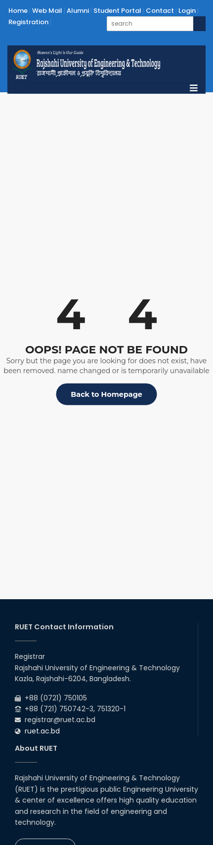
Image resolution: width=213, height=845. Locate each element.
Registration (28, 22)
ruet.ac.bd (42, 731)
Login (187, 10)
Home (18, 10)
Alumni (78, 10)
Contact (160, 10)
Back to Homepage (106, 394)
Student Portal (117, 10)
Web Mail (47, 10)
